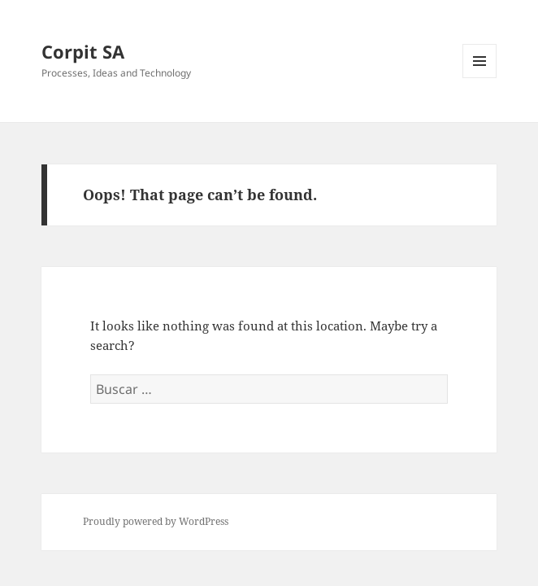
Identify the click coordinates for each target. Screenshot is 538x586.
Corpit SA (82, 51)
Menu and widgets (480, 77)
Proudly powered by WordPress (155, 521)
